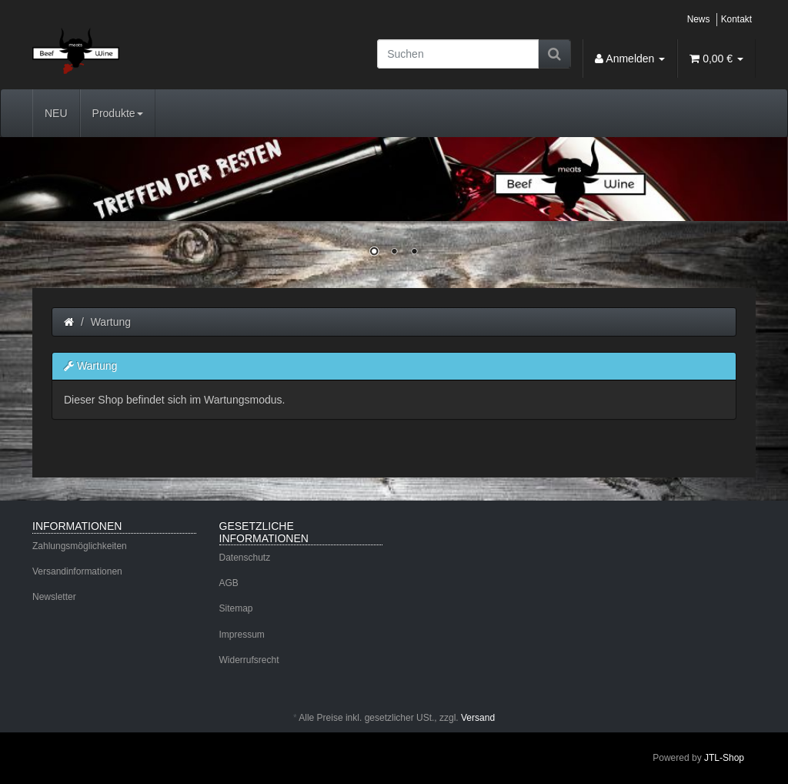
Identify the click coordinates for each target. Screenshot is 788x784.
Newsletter (54, 596)
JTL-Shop (724, 757)
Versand (478, 717)
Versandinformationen (77, 571)
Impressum (242, 634)
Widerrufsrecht (249, 660)
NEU (56, 113)
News (698, 19)
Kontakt (736, 19)
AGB (229, 583)
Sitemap (236, 608)
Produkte (117, 113)
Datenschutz (245, 557)
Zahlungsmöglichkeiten (79, 546)
